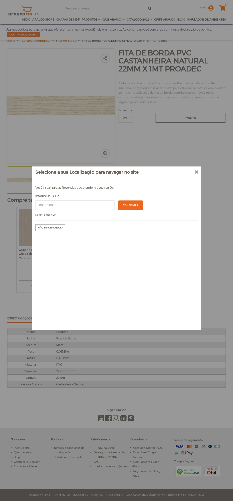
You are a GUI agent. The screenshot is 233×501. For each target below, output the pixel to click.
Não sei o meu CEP (45, 214)
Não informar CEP (50, 227)
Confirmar (130, 205)
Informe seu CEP (47, 196)
